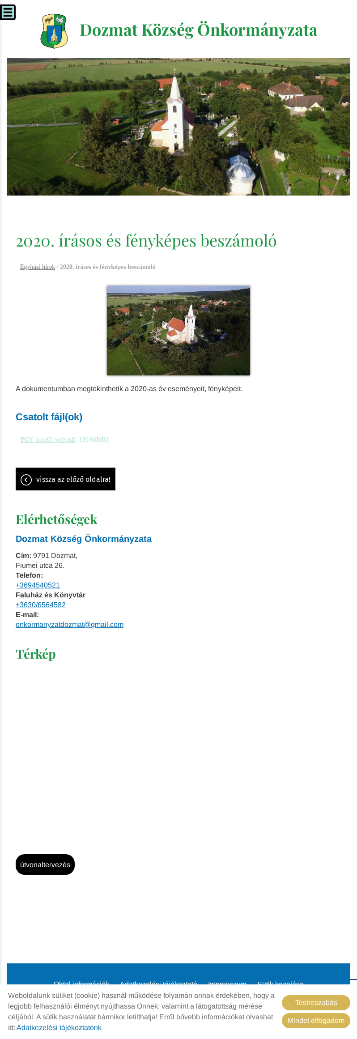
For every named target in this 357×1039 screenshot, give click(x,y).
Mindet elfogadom (316, 1020)
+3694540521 (38, 585)
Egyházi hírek (37, 267)
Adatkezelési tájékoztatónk (59, 1027)
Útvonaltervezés (45, 865)
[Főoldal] (54, 31)
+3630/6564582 (41, 605)
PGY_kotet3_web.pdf (48, 439)
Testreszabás (316, 1002)
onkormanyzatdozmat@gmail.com (69, 624)
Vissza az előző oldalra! (73, 479)
